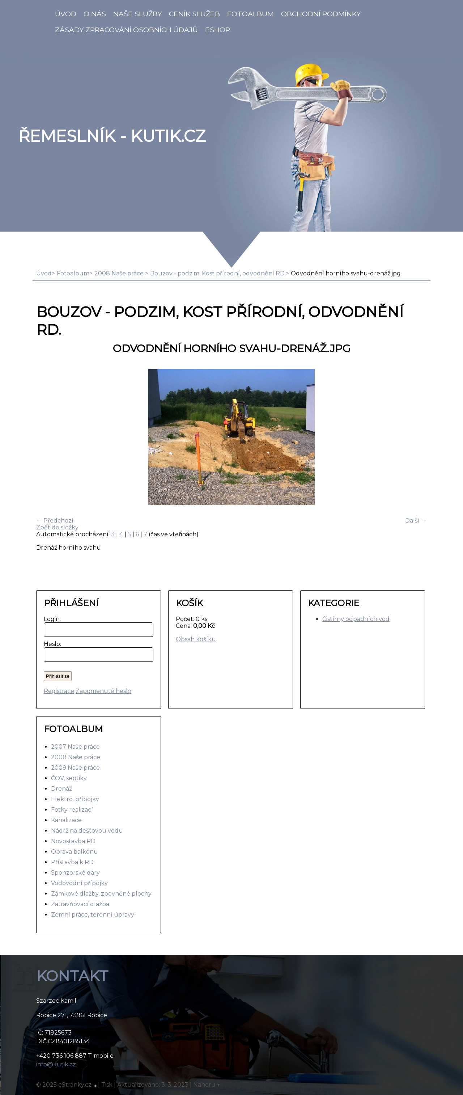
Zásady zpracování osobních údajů (126, 29)
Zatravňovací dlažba (80, 904)
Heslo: (51, 643)
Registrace (59, 691)
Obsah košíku (196, 639)
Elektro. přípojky (75, 799)
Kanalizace (66, 820)
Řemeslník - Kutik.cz (111, 136)
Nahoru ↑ (207, 1084)
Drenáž (61, 788)
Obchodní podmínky (321, 13)
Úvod (65, 13)
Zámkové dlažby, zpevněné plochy (101, 893)
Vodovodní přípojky (79, 883)
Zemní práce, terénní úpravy (92, 914)
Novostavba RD (73, 841)
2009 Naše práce (75, 767)
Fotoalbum (250, 13)
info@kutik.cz (56, 1064)
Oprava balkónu (74, 851)
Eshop (217, 29)
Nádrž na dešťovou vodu (87, 830)
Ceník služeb (194, 13)
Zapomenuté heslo (103, 691)
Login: (51, 619)
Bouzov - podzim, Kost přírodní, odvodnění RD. (218, 273)
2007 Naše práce (75, 746)
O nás (95, 13)
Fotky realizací (72, 809)
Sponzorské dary (75, 872)
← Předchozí (54, 520)
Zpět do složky (57, 527)
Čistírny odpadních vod (356, 619)
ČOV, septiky (69, 778)
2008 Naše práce (119, 273)
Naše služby (137, 13)
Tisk (106, 1084)
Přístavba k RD (72, 862)
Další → (416, 520)
